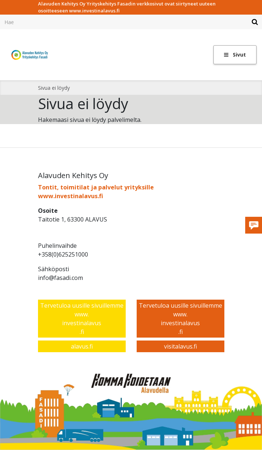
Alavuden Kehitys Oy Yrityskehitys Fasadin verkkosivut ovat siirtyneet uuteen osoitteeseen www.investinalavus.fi (127, 7)
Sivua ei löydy (54, 87)
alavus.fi (82, 346)
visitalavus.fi (180, 346)
